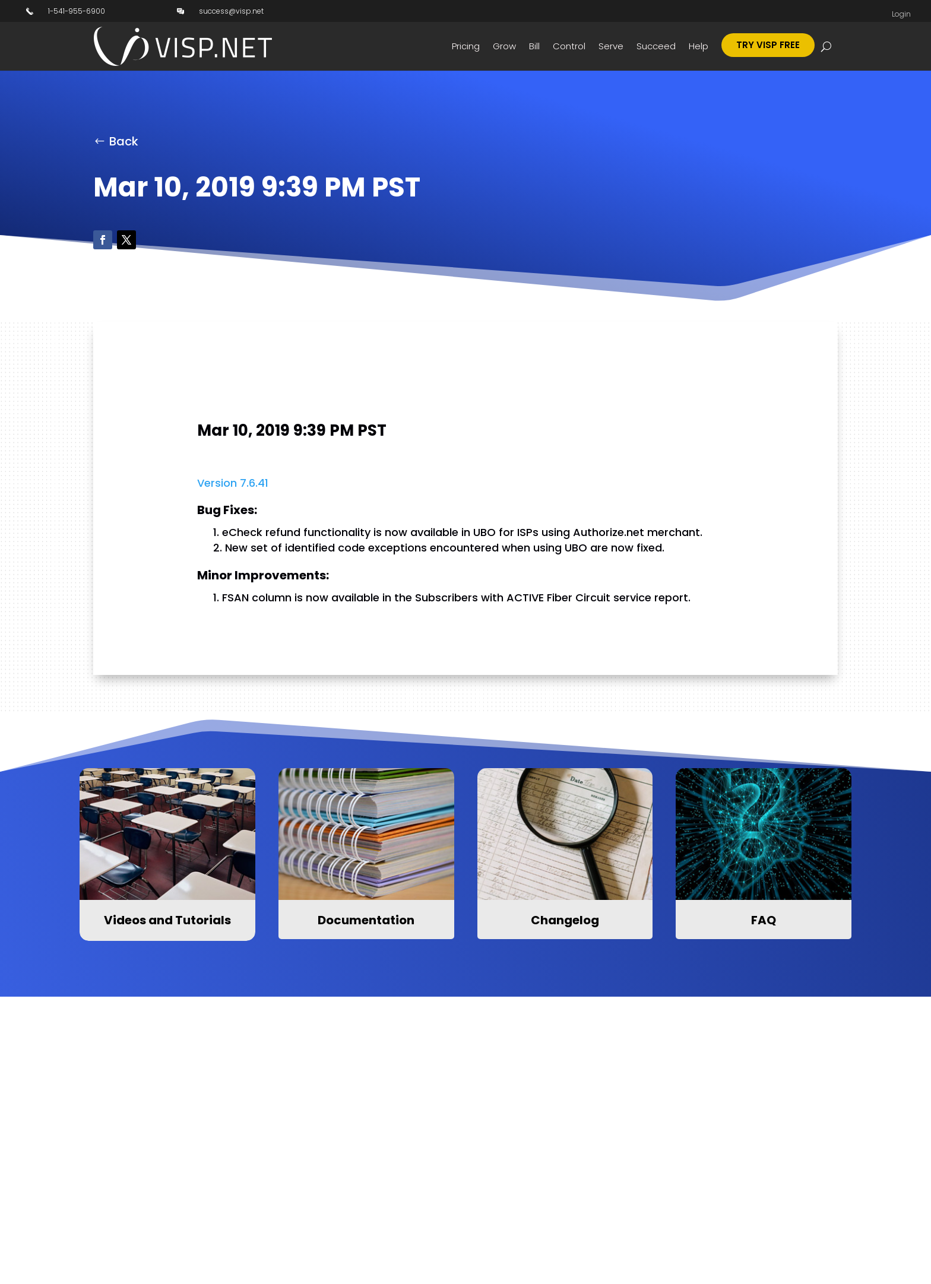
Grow (504, 46)
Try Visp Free (768, 45)
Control (569, 46)
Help (698, 46)
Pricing (466, 46)
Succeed (656, 46)
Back (123, 141)
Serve (610, 46)
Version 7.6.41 (232, 482)
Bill (534, 46)
